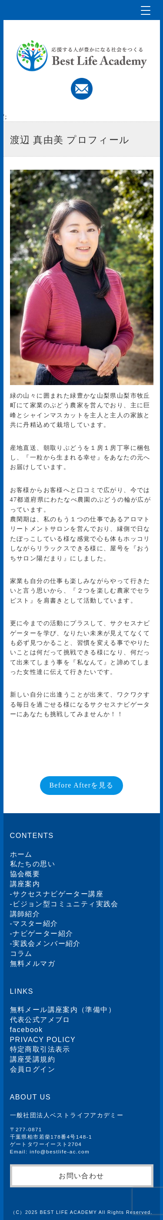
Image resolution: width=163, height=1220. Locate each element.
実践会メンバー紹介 (47, 943)
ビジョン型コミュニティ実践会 (66, 904)
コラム (21, 953)
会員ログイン (32, 1069)
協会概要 (25, 874)
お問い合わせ (81, 1176)
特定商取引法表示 (40, 1049)
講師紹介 (25, 914)
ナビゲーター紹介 (43, 933)
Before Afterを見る (81, 785)
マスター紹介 (35, 923)
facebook (26, 1029)
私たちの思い (32, 864)
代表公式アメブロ (40, 1019)
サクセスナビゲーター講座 (58, 894)
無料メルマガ (32, 963)
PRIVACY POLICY (43, 1039)
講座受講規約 (32, 1059)
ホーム (21, 854)
